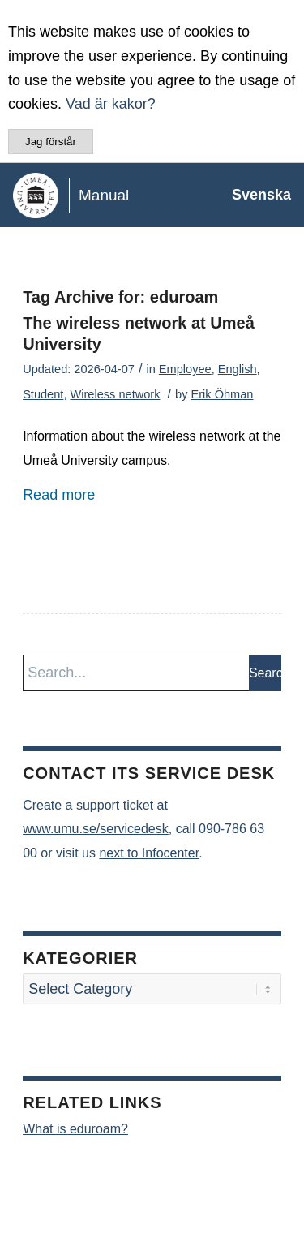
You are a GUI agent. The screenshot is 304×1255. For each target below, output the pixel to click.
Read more (59, 495)
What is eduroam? (75, 1129)
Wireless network (116, 394)
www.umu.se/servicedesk (96, 829)
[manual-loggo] (121, 194)
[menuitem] (253, 194)
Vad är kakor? (111, 104)
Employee (185, 369)
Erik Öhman (222, 394)
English (237, 369)
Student (43, 394)
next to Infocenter (149, 853)
